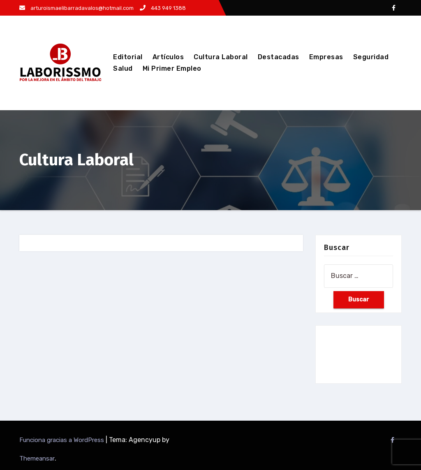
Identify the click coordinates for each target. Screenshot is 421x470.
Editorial (128, 57)
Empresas (326, 57)
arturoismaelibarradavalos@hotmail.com (76, 8)
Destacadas (278, 57)
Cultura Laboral (221, 57)
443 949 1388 (163, 8)
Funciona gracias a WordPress (62, 440)
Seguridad (371, 57)
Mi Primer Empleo (172, 68)
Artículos (168, 57)
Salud (123, 68)
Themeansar (37, 458)
